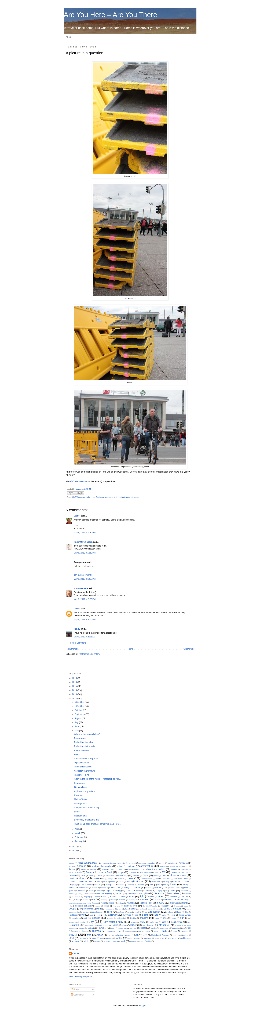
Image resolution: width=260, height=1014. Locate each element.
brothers (132, 872)
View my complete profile (80, 976)
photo (119, 909)
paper (186, 906)
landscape (76, 897)
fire (164, 885)
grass (71, 891)
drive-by (166, 882)
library (131, 896)
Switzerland (164, 928)
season (96, 917)
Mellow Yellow (80, 799)
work (123, 941)
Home (130, 649)
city (88, 497)
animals (131, 866)
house (148, 890)
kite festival (159, 893)
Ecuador (176, 881)
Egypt (75, 885)
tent (189, 928)
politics (142, 909)
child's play (122, 875)
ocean (106, 906)
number (97, 906)
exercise (121, 885)
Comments (77, 995)
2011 (74, 846)
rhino (186, 912)
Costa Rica (166, 878)
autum (83, 869)
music (111, 903)
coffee (95, 878)
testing (76, 931)
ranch (129, 912)
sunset (142, 928)
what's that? (172, 938)
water (119, 938)
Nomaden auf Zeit (83, 906)
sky (91, 921)
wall (101, 938)
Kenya (118, 893)
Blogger (142, 1005)
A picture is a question (84, 791)
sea (85, 918)
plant (126, 909)
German (148, 888)
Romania (114, 915)
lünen (161, 896)
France (94, 888)
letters (123, 897)
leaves (113, 896)
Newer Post (72, 649)
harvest (100, 891)
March (78, 833)
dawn (105, 882)
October (79, 710)
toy (140, 931)
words (115, 941)
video (94, 938)
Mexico (113, 900)
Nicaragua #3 (80, 803)
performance (87, 909)
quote (109, 912)
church (156, 875)
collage (110, 878)
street (133, 925)
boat (78, 872)
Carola (79, 489)
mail (70, 900)
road (91, 915)
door (128, 882)
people (72, 908)
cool (157, 878)
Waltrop (109, 938)
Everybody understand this (86, 820)
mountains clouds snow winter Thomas (83, 903)
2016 (74, 682)
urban (185, 935)
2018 (74, 678)
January (79, 841)
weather (137, 938)
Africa (161, 863)
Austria (72, 869)
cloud (71, 878)
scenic (172, 915)
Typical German (81, 763)
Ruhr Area (127, 915)
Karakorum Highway (103, 893)
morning (144, 899)
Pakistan (165, 906)
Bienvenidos (79, 738)
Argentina (163, 866)
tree (89, 935)
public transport (172, 908)
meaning (104, 900)
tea (183, 928)
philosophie (110, 909)
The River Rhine (81, 775)
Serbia (133, 918)
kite (147, 893)
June (77, 726)
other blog (116, 906)
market (85, 900)
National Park (146, 903)
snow (142, 922)
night (184, 903)
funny (126, 887)
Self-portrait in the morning (86, 807)
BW (163, 872)
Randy (77, 629)
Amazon (183, 863)
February (79, 837)
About (68, 37)
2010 (74, 850)
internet (72, 893)
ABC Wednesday (78, 481)
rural (136, 915)
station (116, 497)
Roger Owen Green (83, 542)
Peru (98, 909)
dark (98, 882)
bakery (104, 869)
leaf (104, 897)
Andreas (81, 866)
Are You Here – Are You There (110, 14)
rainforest (120, 912)
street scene (125, 497)
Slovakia (134, 922)
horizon (139, 891)
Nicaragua (174, 903)
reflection (155, 911)
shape (157, 918)
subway (82, 928)
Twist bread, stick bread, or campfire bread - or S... (97, 824)
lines (152, 897)
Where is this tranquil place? (87, 734)
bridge (120, 872)
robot (98, 915)
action (141, 863)
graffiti (185, 888)
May (77, 730)
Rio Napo (73, 915)
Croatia (185, 878)
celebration (110, 875)
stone (124, 925)
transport (184, 931)
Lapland (97, 897)
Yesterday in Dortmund (84, 771)
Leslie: (77, 516)
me (93, 899)
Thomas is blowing (82, 767)
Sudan (91, 928)
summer (102, 928)
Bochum (90, 872)
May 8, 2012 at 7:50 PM (85, 553)
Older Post (188, 649)
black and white (156, 869)
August (78, 718)
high (108, 890)
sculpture (76, 918)
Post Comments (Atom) (89, 654)
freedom (103, 888)
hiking (117, 890)
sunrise (133, 928)
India (173, 890)
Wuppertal (134, 941)
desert (113, 882)
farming (131, 885)
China (145, 875)
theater (85, 931)
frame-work (84, 888)
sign (182, 917)
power (150, 909)
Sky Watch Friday (113, 921)
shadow (144, 917)
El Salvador (86, 885)
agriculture (172, 863)
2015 (74, 686)
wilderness (186, 938)
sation (164, 915)
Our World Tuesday (150, 906)
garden (137, 887)
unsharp (176, 935)
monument (133, 900)
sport (189, 922)
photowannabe (81, 588)
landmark (187, 893)
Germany (159, 887)
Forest (77, 812)
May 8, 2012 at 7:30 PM (85, 532)
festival (141, 884)
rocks (105, 915)
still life (116, 925)
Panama (177, 906)
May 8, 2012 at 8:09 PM (85, 599)
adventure (151, 863)
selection (110, 918)
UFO (145, 935)
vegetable (84, 938)
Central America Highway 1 (86, 758)
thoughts (110, 931)
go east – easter (174, 888)
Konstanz (78, 795)
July (77, 722)
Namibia (130, 903)
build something (146, 872)
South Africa (176, 922)
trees (100, 935)
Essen (97, 884)
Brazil (109, 872)
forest (71, 887)
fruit (111, 887)
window (75, 941)
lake (177, 893)
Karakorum (88, 893)
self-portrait (121, 918)
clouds (82, 878)
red (146, 912)
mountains (182, 899)
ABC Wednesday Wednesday (114, 863)
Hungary (159, 891)
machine (173, 897)
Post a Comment (78, 643)
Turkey (111, 935)
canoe (91, 875)
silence (71, 922)
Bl (143, 869)
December (80, 702)
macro (184, 896)
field (151, 884)
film (159, 885)
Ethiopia (109, 884)
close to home (178, 875)
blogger (174, 869)
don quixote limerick (83, 575)
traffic (156, 931)
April (77, 829)
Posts (75, 989)
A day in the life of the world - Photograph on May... (97, 779)
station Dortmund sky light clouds (97, 925)
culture (72, 881)
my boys (121, 903)
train (164, 931)
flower (173, 884)
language (87, 897)
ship (165, 918)
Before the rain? (81, 750)
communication (146, 878)
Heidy (76, 754)
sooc (164, 922)
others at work (130, 906)
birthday (136, 869)
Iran (79, 893)
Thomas (96, 931)
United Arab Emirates (160, 935)
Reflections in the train (84, 746)
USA (71, 938)
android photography (102, 866)
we (129, 938)
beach (112, 869)
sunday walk (122, 928)
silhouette (81, 922)
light (142, 896)
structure (135, 497)
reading (138, 912)
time (119, 931)
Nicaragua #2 (80, 816)
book (101, 872)
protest (158, 909)
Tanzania (175, 928)
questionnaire (98, 912)
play (133, 909)
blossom (184, 869)
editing (188, 881)
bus (156, 872)
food (185, 884)
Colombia (120, 878)
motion (157, 900)
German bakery (81, 787)
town (134, 931)
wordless (107, 941)
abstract (132, 863)
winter (87, 941)
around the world (176, 866)
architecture (146, 866)
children (136, 875)
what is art (159, 938)
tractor (147, 931)
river (82, 915)
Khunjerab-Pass (136, 893)
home (128, 890)
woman (97, 941)
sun (112, 928)
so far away (154, 922)
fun (119, 888)
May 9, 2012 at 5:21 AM (85, 637)
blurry (71, 872)
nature (160, 902)
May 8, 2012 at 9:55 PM (85, 619)
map (78, 900)
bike (128, 869)
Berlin (121, 869)
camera (174, 872)
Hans (91, 891)
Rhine (178, 912)
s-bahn (145, 915)
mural (103, 903)
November (80, 706)
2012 (74, 698)
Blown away (79, 783)
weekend (148, 938)
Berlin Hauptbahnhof (83, 742)
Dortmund (100, 497)
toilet (127, 931)
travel (73, 935)
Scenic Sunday (184, 915)
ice (166, 891)
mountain (167, 899)
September (80, 714)
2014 (74, 690)
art (187, 866)
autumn (92, 869)
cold (102, 878)
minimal (122, 900)
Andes (71, 866)
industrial (184, 891)
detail (121, 882)
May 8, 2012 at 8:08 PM (85, 579)
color (93, 497)
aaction (71, 863)
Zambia (148, 941)
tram (175, 931)
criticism (177, 878)
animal (120, 866)
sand (155, 915)
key (125, 893)
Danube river (86, 881)
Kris (170, 893)
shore (174, 918)
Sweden (154, 928)
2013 (74, 694)
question (109, 497)
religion (170, 912)
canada (72, 875)
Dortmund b (156, 882)
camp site (184, 872)
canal (83, 875)
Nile (70, 906)
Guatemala (81, 891)
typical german (124, 935)
